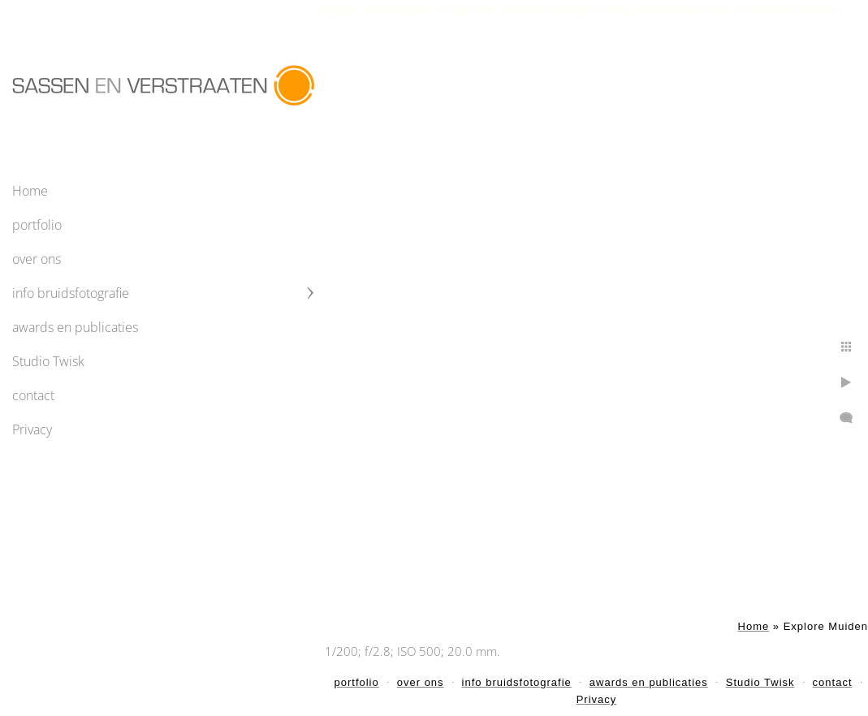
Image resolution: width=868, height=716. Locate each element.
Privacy (32, 429)
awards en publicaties (75, 327)
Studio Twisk (48, 361)
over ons (36, 259)
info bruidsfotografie (70, 293)
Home (30, 191)
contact (33, 395)
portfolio (37, 225)
